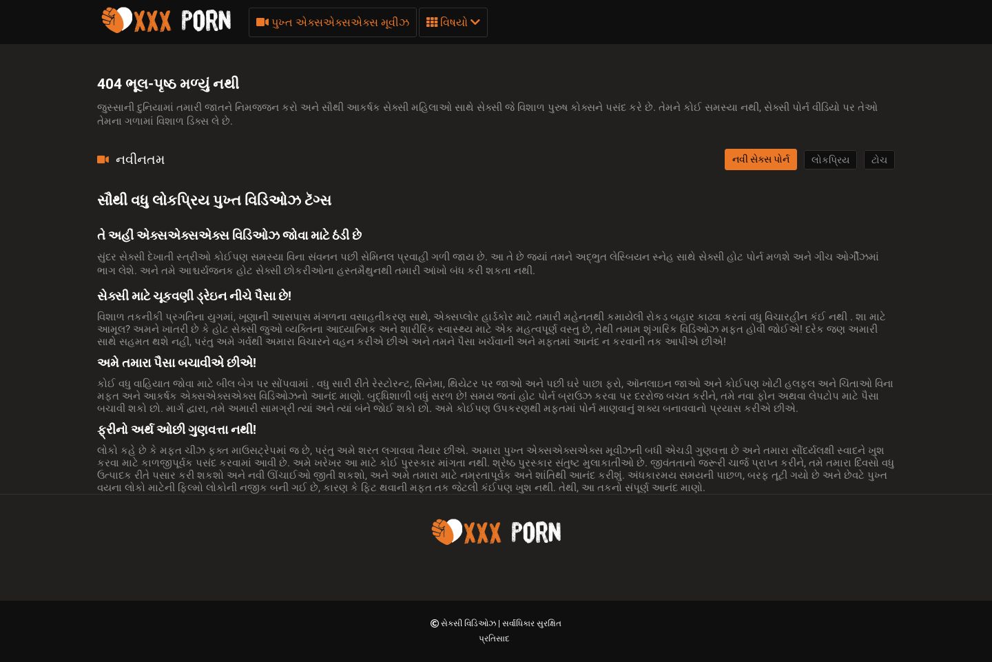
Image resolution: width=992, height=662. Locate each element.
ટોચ (879, 159)
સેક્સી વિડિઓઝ (469, 623)
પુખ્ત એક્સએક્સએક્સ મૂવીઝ (332, 22)
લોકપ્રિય (830, 159)
